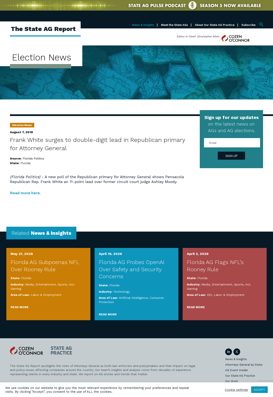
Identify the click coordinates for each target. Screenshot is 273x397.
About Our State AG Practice (214, 25)
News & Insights (143, 25)
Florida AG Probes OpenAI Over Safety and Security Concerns (131, 269)
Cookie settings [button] (236, 390)
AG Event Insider (236, 370)
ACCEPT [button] (259, 389)
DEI (209, 294)
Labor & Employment (46, 294)
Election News (22, 125)
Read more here (25, 193)
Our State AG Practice (240, 375)
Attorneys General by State (243, 364)
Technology (121, 291)
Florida (25, 163)
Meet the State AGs (174, 25)
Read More (20, 307)
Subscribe (248, 25)
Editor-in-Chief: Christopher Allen (198, 36)
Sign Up (231, 156)
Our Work (231, 381)
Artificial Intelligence (133, 297)
